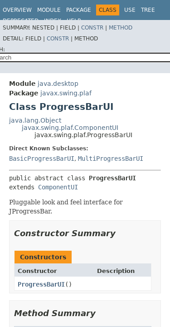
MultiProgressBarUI (110, 158)
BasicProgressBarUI (41, 158)
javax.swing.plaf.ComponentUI (70, 127)
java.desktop (58, 83)
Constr (92, 28)
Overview (17, 10)
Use (130, 10)
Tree (148, 10)
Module (49, 10)
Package (78, 10)
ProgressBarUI (41, 284)
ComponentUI (58, 187)
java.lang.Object (35, 120)
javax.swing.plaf (66, 93)
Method (120, 28)
